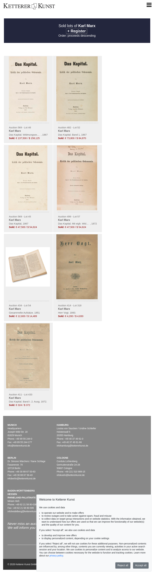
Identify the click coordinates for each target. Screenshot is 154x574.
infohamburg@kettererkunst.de (72, 445)
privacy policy (56, 555)
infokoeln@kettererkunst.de (71, 475)
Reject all (122, 565)
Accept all (140, 565)
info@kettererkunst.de (19, 445)
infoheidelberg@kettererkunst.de (24, 511)
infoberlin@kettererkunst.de (22, 478)
